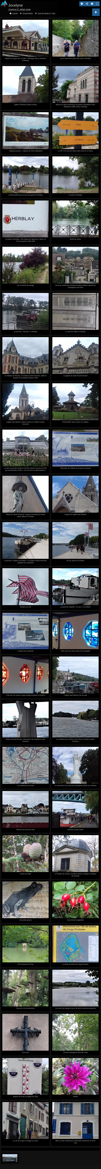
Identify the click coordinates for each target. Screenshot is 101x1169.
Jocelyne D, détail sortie (19, 9)
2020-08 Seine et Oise (46, 14)
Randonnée (28, 14)
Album (15, 14)
